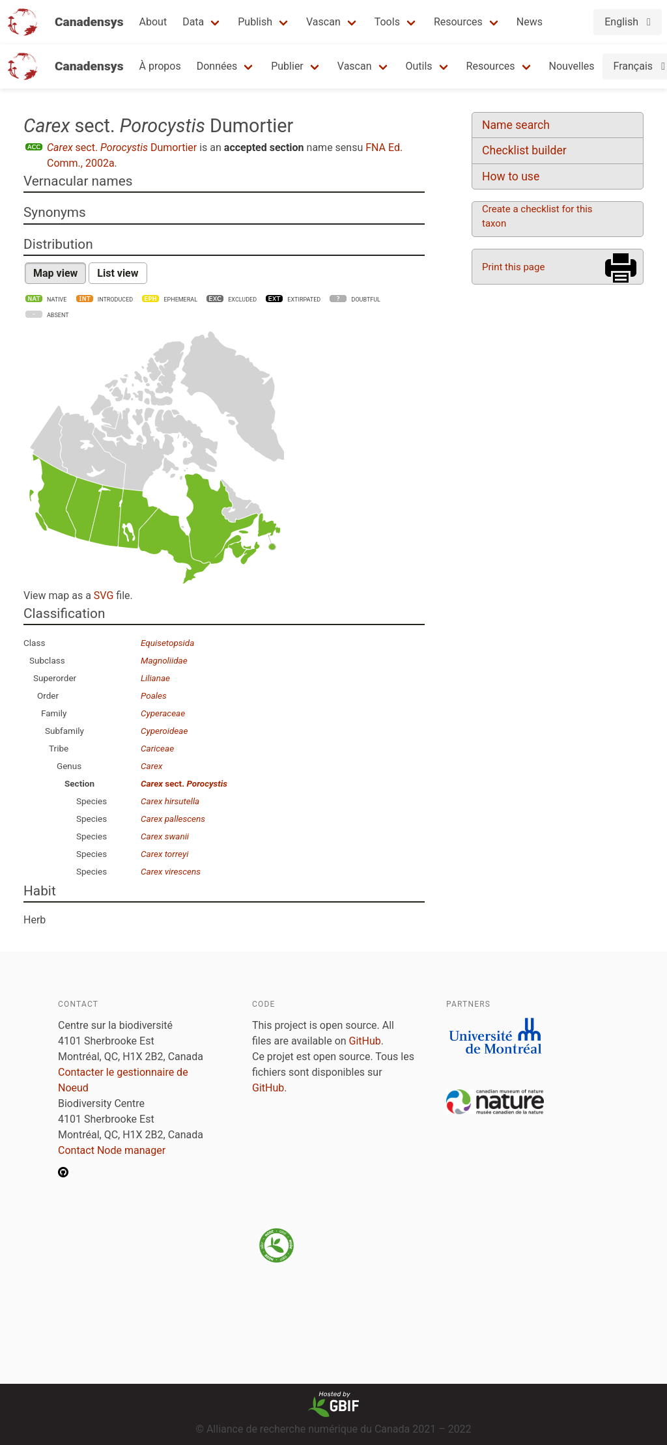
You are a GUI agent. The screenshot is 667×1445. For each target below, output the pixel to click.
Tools (387, 22)
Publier (287, 66)
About (153, 22)
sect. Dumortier (122, 147)
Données (217, 66)
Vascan (323, 22)
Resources (458, 22)
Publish (255, 22)
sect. (184, 783)
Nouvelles (572, 66)
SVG (103, 595)
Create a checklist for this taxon (537, 216)
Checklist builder (524, 150)
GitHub (365, 1041)
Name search (516, 125)
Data (193, 22)
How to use (510, 176)
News (530, 22)
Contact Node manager (111, 1150)
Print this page (513, 267)
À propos (160, 66)
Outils (419, 66)
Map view (55, 273)
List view (117, 273)
